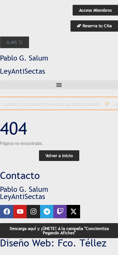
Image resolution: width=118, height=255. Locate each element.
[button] (59, 84)
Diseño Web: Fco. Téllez (53, 243)
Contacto (20, 175)
